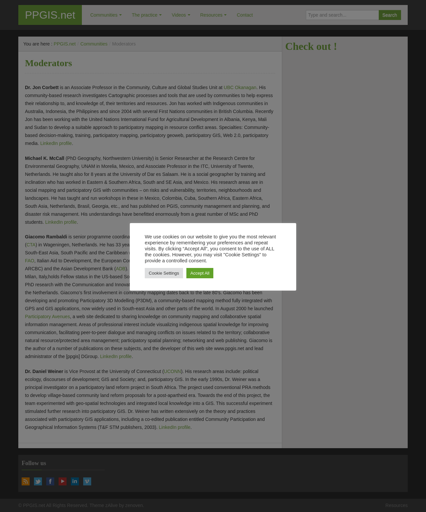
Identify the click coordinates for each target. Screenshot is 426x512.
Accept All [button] (199, 273)
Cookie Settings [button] (164, 273)
